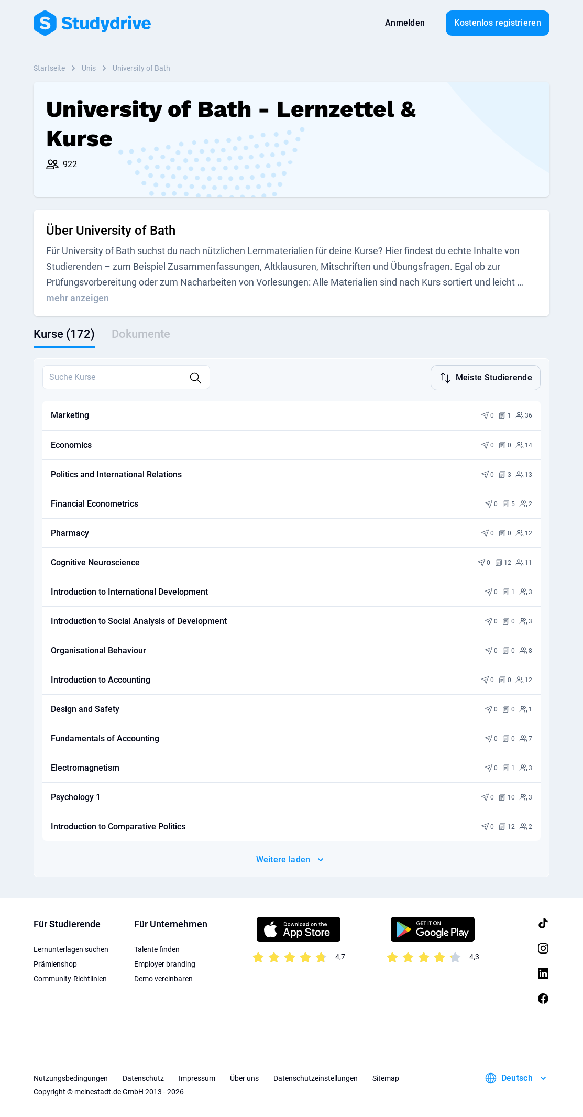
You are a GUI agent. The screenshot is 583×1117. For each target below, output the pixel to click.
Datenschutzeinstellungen (315, 1077)
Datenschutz (143, 1077)
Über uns (244, 1077)
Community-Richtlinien (70, 977)
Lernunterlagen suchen (71, 948)
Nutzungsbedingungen (71, 1077)
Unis (89, 68)
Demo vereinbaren (163, 977)
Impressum (197, 1077)
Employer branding (164, 963)
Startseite (49, 68)
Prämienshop (55, 963)
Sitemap (385, 1077)
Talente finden (157, 948)
